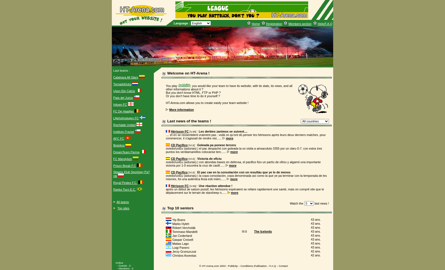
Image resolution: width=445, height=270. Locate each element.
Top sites (123, 208)
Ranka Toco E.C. (124, 189)
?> (315, 121)
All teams (122, 202)
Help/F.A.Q (325, 23)
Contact (283, 266)
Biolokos (119, 145)
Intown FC (120, 104)
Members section (299, 23)
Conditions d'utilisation (253, 266)
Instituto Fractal (123, 131)
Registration (274, 23)
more (229, 138)
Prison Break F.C (124, 165)
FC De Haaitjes (123, 111)
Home (256, 23)
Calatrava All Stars (125, 77)
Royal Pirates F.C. (125, 182)
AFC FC (118, 138)
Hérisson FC (180, 131)
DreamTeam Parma (126, 152)
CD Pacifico (179, 145)
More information (181, 109)
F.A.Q (272, 266)
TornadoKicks (122, 84)
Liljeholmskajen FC (126, 118)
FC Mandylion (122, 159)
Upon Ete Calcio (124, 91)
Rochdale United (124, 125)
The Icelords (263, 231)
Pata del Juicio (123, 97)
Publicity (233, 266)
